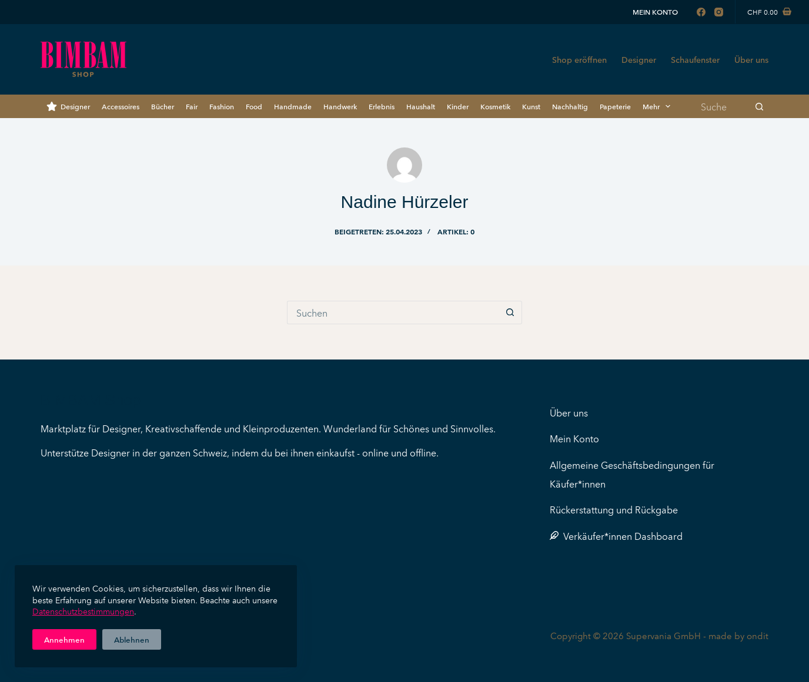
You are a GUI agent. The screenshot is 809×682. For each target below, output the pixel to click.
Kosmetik (495, 106)
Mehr (659, 106)
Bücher (162, 106)
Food (254, 106)
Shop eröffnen (579, 59)
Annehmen (64, 639)
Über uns (751, 59)
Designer (638, 59)
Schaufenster (695, 59)
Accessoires (120, 106)
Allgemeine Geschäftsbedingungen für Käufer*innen (632, 474)
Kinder (458, 106)
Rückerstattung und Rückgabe (614, 509)
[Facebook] (701, 12)
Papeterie (615, 106)
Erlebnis (382, 106)
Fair (192, 106)
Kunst (531, 106)
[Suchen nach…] (721, 106)
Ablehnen (131, 639)
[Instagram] (718, 12)
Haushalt (420, 106)
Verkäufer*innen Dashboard (616, 535)
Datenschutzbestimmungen (83, 611)
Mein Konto (655, 11)
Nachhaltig (570, 106)
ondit (757, 635)
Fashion (221, 106)
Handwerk (340, 106)
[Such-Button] (759, 106)
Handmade (293, 106)
